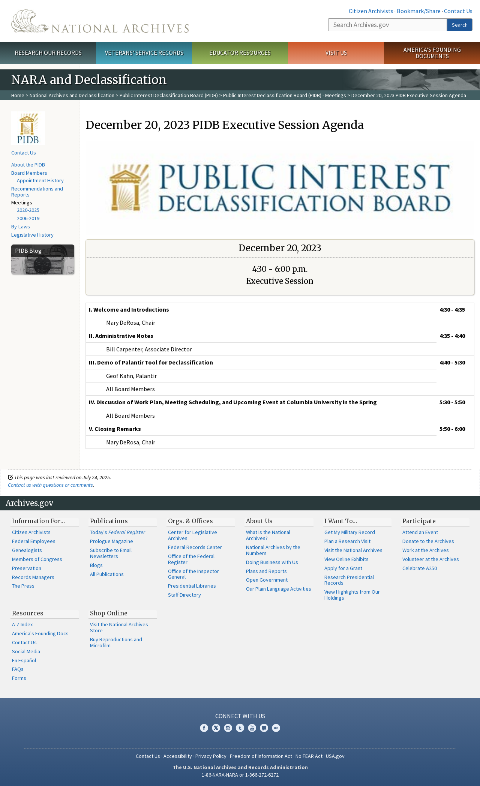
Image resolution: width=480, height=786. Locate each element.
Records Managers (33, 577)
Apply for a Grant (343, 568)
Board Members (29, 173)
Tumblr (240, 727)
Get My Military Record (349, 532)
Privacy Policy (210, 756)
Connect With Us (240, 716)
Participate (419, 521)
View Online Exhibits (346, 559)
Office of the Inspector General (193, 574)
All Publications (107, 574)
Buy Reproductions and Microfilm (116, 642)
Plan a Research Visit (347, 541)
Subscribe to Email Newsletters (111, 553)
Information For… (38, 521)
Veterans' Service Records (144, 52)
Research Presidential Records (349, 580)
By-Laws (20, 226)
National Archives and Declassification (72, 95)
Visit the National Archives (353, 550)
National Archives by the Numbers (273, 550)
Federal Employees (34, 541)
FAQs (18, 669)
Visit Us (336, 52)
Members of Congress (37, 559)
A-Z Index (22, 624)
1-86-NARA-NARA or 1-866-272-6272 (240, 774)
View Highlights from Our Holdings (352, 594)
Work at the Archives (425, 550)
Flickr (276, 727)
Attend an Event (420, 532)
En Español (24, 660)
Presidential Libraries (192, 585)
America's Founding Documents (432, 53)
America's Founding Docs (40, 633)
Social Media (26, 651)
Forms (19, 678)
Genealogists (27, 550)
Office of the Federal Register (191, 559)
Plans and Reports (266, 571)
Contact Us (458, 11)
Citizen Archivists (371, 11)
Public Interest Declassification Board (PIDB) (169, 95)
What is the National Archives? (268, 535)
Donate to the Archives (428, 541)
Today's (117, 532)
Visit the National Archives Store (119, 627)
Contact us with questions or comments (50, 485)
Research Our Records (48, 52)
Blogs (96, 565)
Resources (28, 613)
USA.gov (335, 756)
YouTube (252, 727)
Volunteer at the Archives (430, 559)
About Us (259, 521)
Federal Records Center (195, 547)
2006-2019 (28, 218)
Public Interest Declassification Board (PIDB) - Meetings (284, 95)
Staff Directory (184, 594)
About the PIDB (28, 164)
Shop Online (109, 613)
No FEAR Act (309, 756)
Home (17, 95)
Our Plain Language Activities (278, 588)
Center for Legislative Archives (192, 535)
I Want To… (340, 521)
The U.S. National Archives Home (100, 21)
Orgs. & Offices (190, 521)
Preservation (26, 568)
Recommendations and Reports (37, 191)
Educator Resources (240, 52)
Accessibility (178, 756)
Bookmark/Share (419, 11)
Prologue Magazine (111, 541)
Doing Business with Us (272, 562)
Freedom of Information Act (261, 756)
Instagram (228, 727)
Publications (109, 521)
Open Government (267, 579)
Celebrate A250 (419, 568)
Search (460, 24)
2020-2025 (28, 210)
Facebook (204, 727)
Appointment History (40, 180)
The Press (23, 585)
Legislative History (32, 234)
